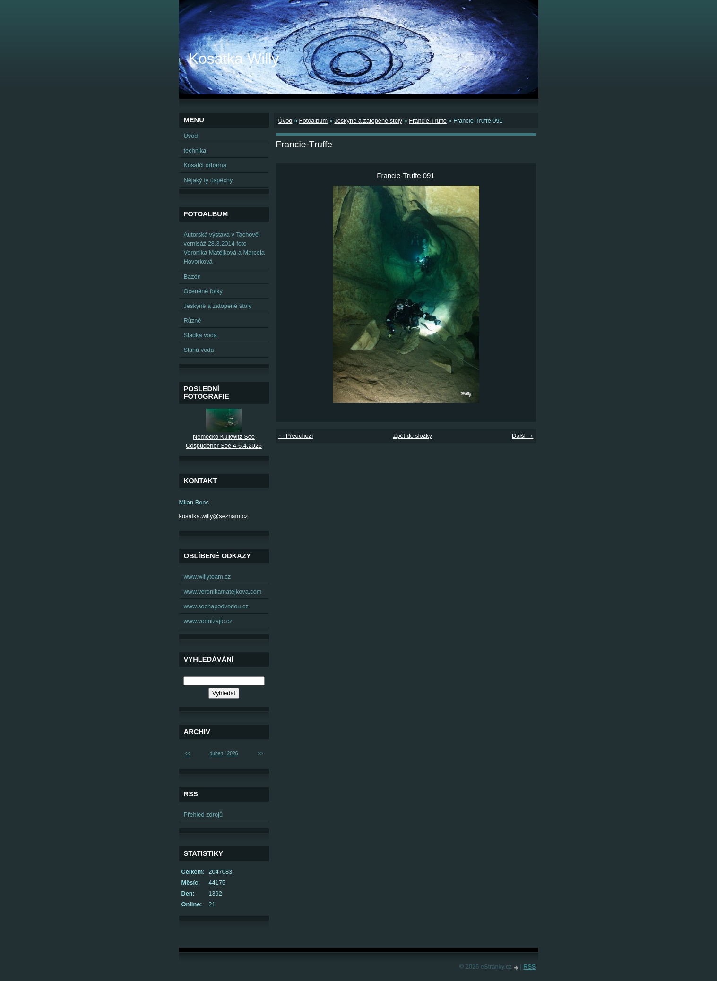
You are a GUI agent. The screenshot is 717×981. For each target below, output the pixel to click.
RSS (529, 966)
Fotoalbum (313, 120)
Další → (523, 435)
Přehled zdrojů (203, 814)
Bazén (192, 276)
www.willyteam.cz (207, 576)
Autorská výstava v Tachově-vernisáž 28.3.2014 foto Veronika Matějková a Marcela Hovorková (224, 248)
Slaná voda (199, 349)
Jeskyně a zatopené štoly (368, 120)
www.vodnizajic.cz (208, 620)
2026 (232, 753)
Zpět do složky (412, 435)
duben (216, 753)
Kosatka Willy (234, 58)
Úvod (285, 120)
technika (195, 150)
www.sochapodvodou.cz (216, 606)
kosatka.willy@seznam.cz (213, 516)
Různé (192, 320)
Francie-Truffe (428, 120)
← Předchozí (295, 435)
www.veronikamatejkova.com (223, 591)
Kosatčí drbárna (205, 165)
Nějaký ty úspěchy (208, 180)
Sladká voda (200, 335)
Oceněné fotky (203, 291)
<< (187, 753)
